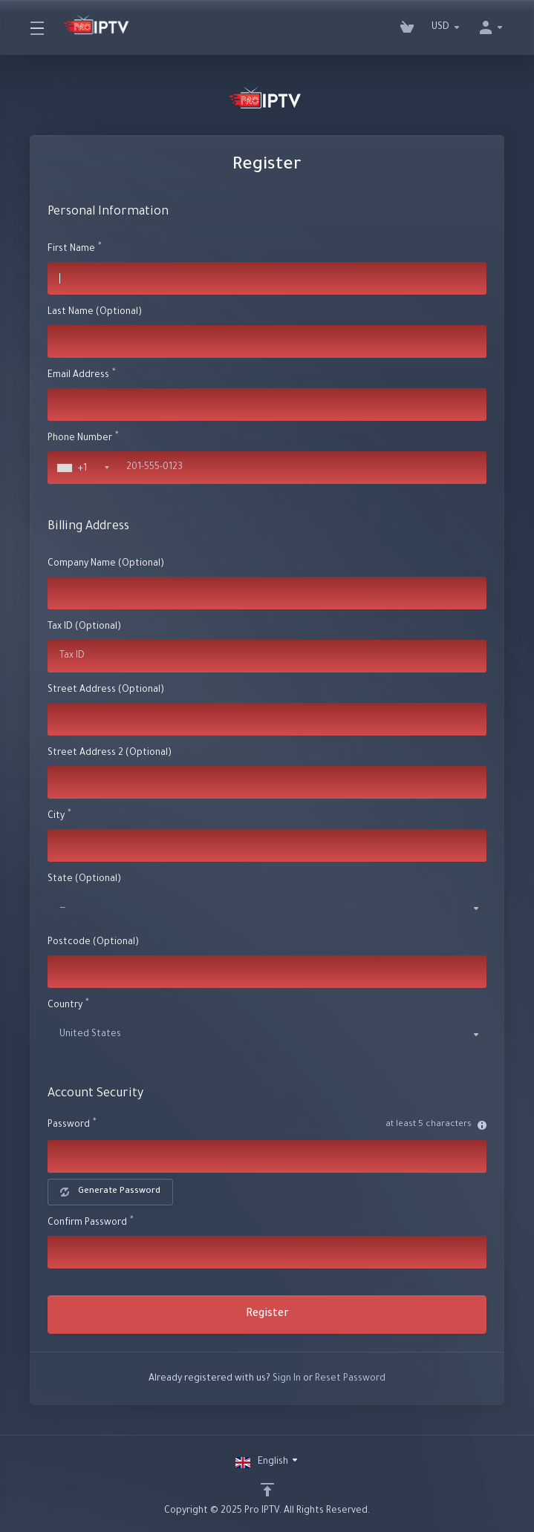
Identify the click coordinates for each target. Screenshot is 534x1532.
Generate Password (110, 1192)
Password (69, 1125)
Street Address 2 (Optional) (110, 753)
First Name (71, 249)
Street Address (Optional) (106, 690)
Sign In (287, 1379)
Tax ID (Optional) (84, 627)
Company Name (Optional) (106, 564)
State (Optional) (84, 879)
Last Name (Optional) (95, 312)
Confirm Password (87, 1223)
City (56, 816)
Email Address (78, 375)
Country (65, 1006)
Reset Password (350, 1379)
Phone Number (80, 438)
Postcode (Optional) (93, 942)
